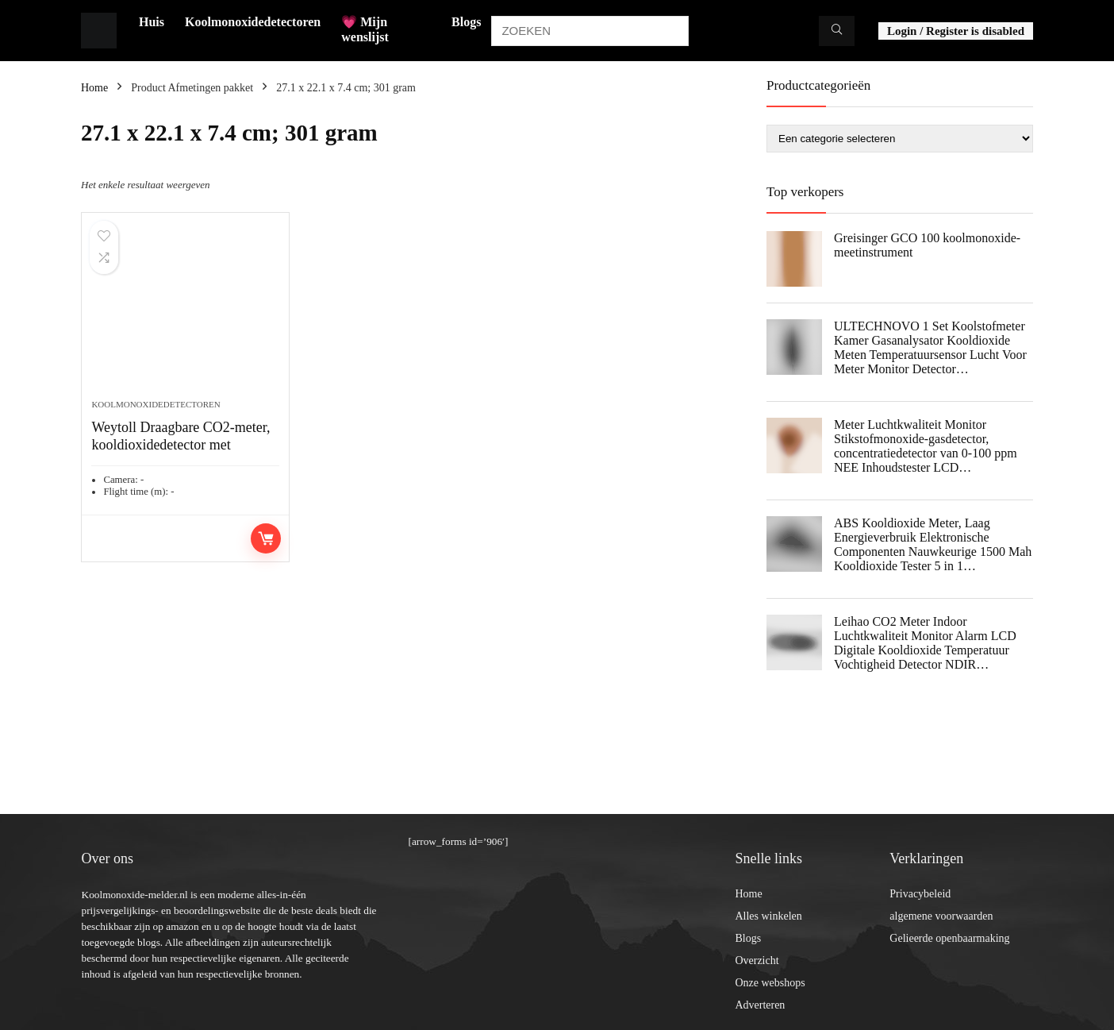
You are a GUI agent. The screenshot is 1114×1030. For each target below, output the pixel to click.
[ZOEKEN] (837, 31)
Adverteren (760, 1005)
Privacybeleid (920, 894)
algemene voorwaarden (941, 916)
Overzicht (756, 960)
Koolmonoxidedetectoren (253, 22)
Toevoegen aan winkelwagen (265, 538)
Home (94, 88)
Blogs (466, 22)
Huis (151, 22)
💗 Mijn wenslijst (365, 29)
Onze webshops (770, 983)
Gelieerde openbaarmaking (949, 938)
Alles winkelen (768, 916)
